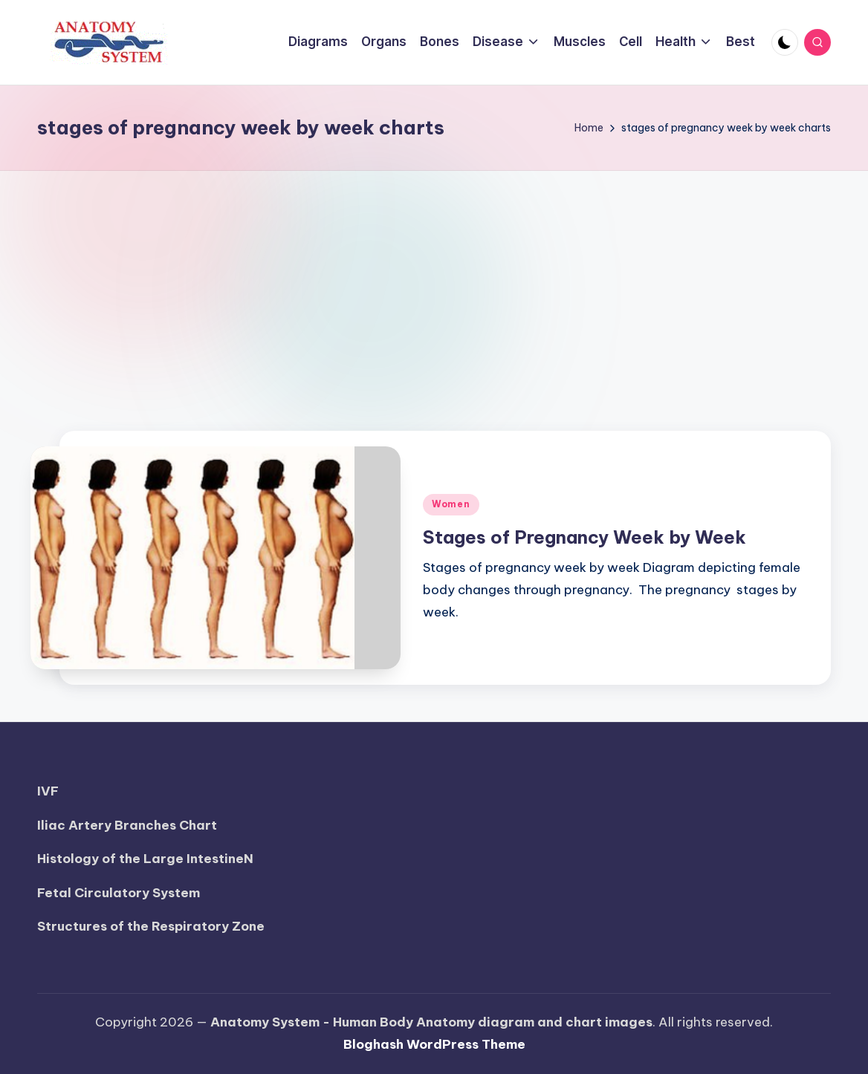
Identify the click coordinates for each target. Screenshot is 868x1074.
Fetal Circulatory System (118, 893)
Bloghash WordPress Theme (434, 1044)
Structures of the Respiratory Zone (151, 926)
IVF (48, 791)
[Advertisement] (434, 282)
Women (451, 504)
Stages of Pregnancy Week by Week (584, 537)
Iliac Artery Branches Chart (127, 825)
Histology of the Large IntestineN (145, 858)
